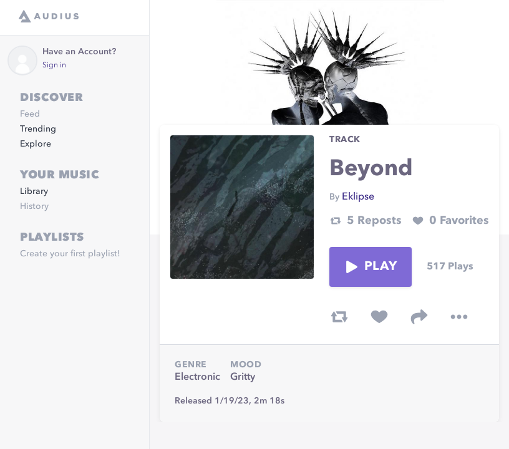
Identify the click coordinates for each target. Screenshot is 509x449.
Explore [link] (35, 144)
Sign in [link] (54, 65)
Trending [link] (38, 129)
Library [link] (34, 191)
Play (370, 266)
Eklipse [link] (358, 197)
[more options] (459, 317)
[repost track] (339, 317)
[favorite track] (379, 317)
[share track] (419, 317)
